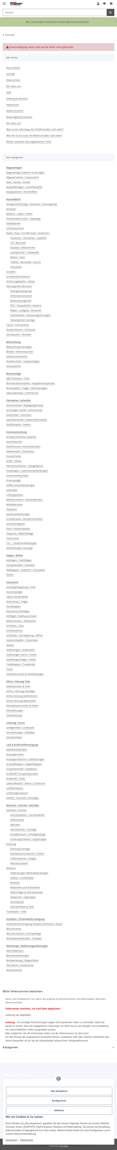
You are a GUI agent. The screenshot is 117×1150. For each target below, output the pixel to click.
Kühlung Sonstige (20, 848)
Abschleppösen (14, 950)
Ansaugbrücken (15, 754)
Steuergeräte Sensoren (19, 286)
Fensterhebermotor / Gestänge (23, 218)
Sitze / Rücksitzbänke (18, 528)
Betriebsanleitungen (17, 955)
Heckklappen (13, 606)
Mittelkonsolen (14, 504)
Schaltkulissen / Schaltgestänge (27, 834)
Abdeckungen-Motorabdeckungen (29, 872)
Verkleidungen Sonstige (19, 547)
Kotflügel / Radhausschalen (21, 616)
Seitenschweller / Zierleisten (22, 640)
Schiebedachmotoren (18, 276)
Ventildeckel (17, 901)
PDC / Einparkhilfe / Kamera (25, 305)
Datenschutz (26, 1140)
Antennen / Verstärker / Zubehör (28, 237)
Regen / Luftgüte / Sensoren (25, 310)
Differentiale (17, 819)
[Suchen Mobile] (55, 12)
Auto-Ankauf (13, 67)
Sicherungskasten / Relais (20, 281)
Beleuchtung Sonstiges (19, 346)
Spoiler (10, 645)
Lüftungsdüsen (14, 494)
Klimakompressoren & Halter (22, 705)
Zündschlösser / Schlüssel (20, 329)
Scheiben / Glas (15, 625)
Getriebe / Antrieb (16, 810)
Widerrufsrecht (14, 110)
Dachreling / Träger (17, 601)
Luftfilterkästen (14, 788)
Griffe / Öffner (14, 461)
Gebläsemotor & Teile (18, 686)
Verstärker (16, 266)
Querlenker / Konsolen (18, 414)
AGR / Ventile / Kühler (18, 182)
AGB (8, 92)
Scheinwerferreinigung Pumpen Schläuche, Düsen (34, 923)
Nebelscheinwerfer (17, 356)
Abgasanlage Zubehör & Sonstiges (25, 172)
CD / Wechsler (18, 242)
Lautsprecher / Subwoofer (24, 252)
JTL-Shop (64, 1145)
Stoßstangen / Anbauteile (20, 649)
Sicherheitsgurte (15, 523)
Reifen (9, 574)
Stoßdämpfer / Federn (18, 424)
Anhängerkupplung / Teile (20, 587)
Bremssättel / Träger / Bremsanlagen (26, 388)
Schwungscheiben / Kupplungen (28, 839)
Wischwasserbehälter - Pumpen (24, 938)
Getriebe (15, 824)
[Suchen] (110, 12)
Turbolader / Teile (16, 911)
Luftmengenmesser (17, 793)
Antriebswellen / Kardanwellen (27, 815)
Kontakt (10, 73)
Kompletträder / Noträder (20, 565)
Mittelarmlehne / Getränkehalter (24, 499)
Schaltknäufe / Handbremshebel (24, 518)
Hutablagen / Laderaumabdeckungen (27, 470)
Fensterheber (13, 456)
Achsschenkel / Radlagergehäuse (24, 405)
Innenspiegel (13, 480)
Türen (9, 669)
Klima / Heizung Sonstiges (20, 691)
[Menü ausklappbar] (4, 2)
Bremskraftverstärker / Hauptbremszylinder (30, 383)
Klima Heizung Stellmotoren (21, 695)
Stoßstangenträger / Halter (21, 659)
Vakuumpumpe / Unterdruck (22, 392)
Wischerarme (13, 928)
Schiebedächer (14, 630)
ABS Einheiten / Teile (17, 378)
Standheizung (14, 715)
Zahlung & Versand (17, 98)
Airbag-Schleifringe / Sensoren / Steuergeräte (31, 204)
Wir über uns (13, 86)
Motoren (11, 868)
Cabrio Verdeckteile (17, 596)
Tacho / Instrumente (17, 324)
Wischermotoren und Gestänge (23, 933)
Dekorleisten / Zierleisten (20, 451)
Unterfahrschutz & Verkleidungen (25, 673)
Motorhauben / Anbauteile (21, 620)
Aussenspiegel (14, 591)
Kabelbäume (13, 223)
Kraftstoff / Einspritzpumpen (22, 773)
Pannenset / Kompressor (20, 965)
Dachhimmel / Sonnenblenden (23, 446)
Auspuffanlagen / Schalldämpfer (24, 186)
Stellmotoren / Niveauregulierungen (30, 315)
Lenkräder (12, 490)
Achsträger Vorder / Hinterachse (24, 410)
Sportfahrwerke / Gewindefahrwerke (26, 419)
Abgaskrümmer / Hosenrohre (22, 177)
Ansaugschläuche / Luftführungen (25, 759)
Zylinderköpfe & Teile (22, 906)
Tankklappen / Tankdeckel (20, 664)
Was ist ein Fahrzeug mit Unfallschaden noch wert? (34, 129)
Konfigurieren (59, 1100)
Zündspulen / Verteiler (18, 334)
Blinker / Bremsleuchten (19, 351)
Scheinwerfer (13, 366)
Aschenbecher (14, 441)
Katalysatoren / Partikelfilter (21, 191)
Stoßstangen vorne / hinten (21, 654)
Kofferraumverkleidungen (20, 485)
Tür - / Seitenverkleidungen (21, 543)
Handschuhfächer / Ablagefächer (24, 465)
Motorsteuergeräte (20, 300)
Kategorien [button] (10, 1047)
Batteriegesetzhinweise (19, 117)
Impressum (11, 1140)
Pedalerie (11, 509)
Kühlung (11, 843)
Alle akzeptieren (59, 1091)
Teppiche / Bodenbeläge (19, 533)
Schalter (10, 271)
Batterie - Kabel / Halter (19, 213)
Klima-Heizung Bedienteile (21, 700)
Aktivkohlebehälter (16, 749)
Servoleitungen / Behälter (20, 732)
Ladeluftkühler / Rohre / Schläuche (25, 783)
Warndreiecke (14, 970)
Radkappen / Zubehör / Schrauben (25, 569)
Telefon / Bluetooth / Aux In (25, 262)
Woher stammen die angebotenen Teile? (28, 141)
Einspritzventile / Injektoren (21, 768)
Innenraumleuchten (17, 475)
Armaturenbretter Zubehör (21, 436)
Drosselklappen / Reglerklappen (24, 764)
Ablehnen (59, 1110)
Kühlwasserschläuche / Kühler (27, 853)
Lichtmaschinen (15, 228)
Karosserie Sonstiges (17, 611)
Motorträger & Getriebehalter (26, 892)
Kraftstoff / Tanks (15, 778)
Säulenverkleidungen (18, 514)
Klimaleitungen (14, 710)
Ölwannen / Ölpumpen (23, 897)
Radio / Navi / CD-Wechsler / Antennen (27, 233)
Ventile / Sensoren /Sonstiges (22, 797)
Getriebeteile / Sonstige (23, 829)
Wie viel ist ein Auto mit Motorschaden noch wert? (34, 135)
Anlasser (11, 208)
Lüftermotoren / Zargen (23, 858)
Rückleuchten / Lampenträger (22, 361)
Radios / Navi (17, 257)
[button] (98, 3)
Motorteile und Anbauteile (25, 887)
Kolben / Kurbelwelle (22, 877)
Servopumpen (14, 737)
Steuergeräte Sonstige (22, 320)
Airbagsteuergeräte (21, 291)
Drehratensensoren (21, 295)
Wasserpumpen (19, 863)
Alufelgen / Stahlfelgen (19, 560)
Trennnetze (12, 538)
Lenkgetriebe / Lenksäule (20, 727)
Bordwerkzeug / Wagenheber (22, 960)
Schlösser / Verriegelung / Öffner (24, 635)
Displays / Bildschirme (22, 247)
